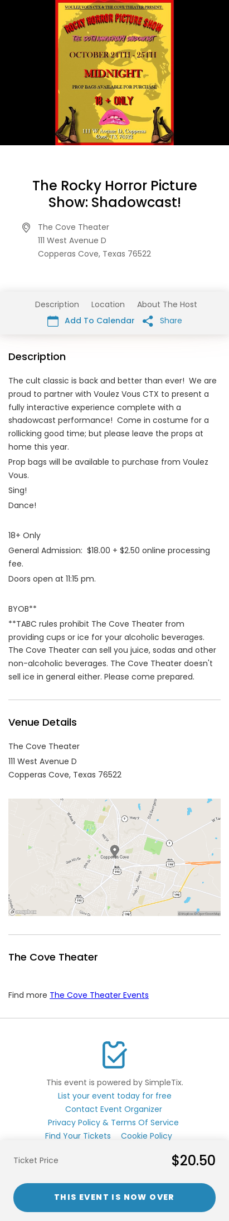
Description (57, 304)
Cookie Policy (146, 1135)
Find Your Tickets (78, 1135)
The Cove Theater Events (99, 995)
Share (162, 321)
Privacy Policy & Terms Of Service (113, 1122)
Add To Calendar (91, 321)
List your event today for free (115, 1095)
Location (108, 304)
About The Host (167, 304)
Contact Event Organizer (113, 1109)
